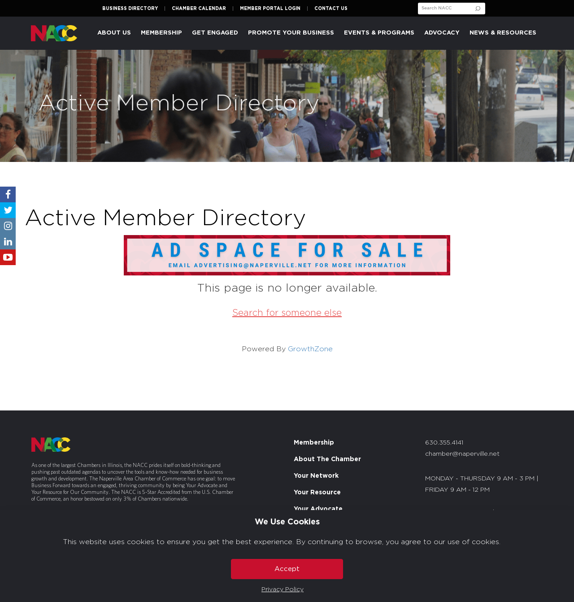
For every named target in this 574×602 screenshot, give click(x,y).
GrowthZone (310, 349)
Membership (161, 33)
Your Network (316, 476)
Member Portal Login (270, 8)
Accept (287, 569)
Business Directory (130, 8)
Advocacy (442, 33)
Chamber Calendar (199, 8)
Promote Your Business (291, 33)
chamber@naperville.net (462, 454)
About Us (114, 33)
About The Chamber (327, 459)
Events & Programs (379, 33)
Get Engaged (215, 33)
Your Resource (317, 492)
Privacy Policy (282, 589)
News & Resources (503, 33)
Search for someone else (287, 313)
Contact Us (331, 8)
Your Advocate (318, 509)
